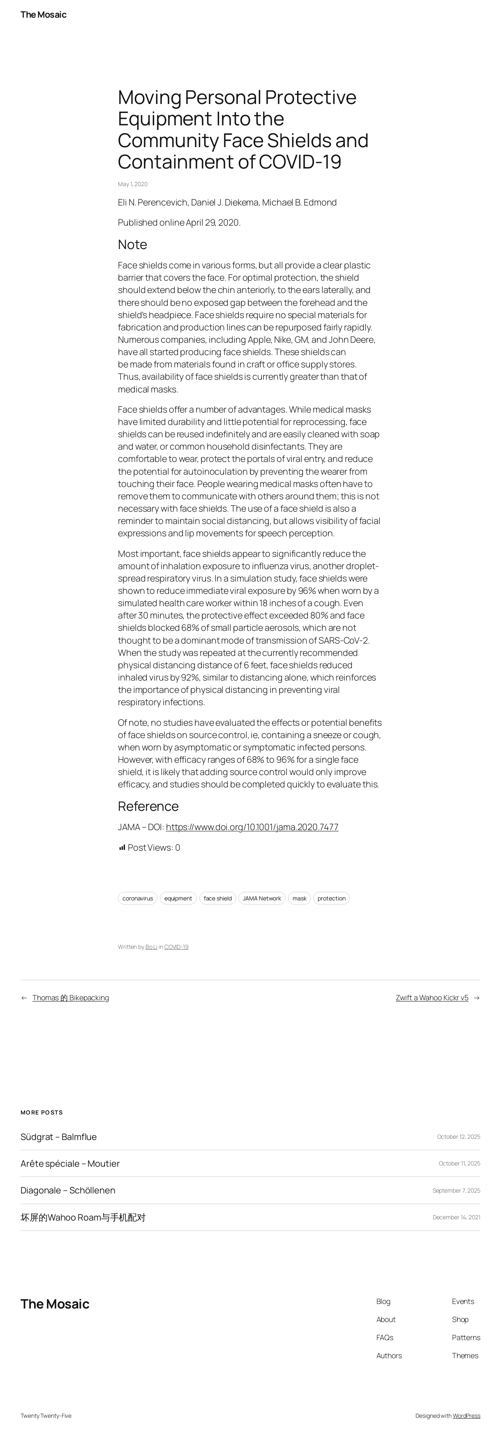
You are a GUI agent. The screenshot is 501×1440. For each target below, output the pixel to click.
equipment (178, 898)
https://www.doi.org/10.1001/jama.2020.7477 (252, 827)
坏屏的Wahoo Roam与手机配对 (83, 1217)
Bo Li (151, 947)
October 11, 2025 (459, 1163)
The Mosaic (43, 14)
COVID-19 (176, 947)
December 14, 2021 (456, 1217)
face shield (218, 898)
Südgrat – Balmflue (59, 1137)
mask (300, 898)
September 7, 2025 (456, 1190)
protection (331, 898)
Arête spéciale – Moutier (70, 1163)
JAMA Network (262, 898)
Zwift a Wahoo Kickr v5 (432, 997)
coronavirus (137, 898)
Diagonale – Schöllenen (68, 1190)
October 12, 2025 (458, 1136)
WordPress (466, 1415)
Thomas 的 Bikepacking (70, 997)
